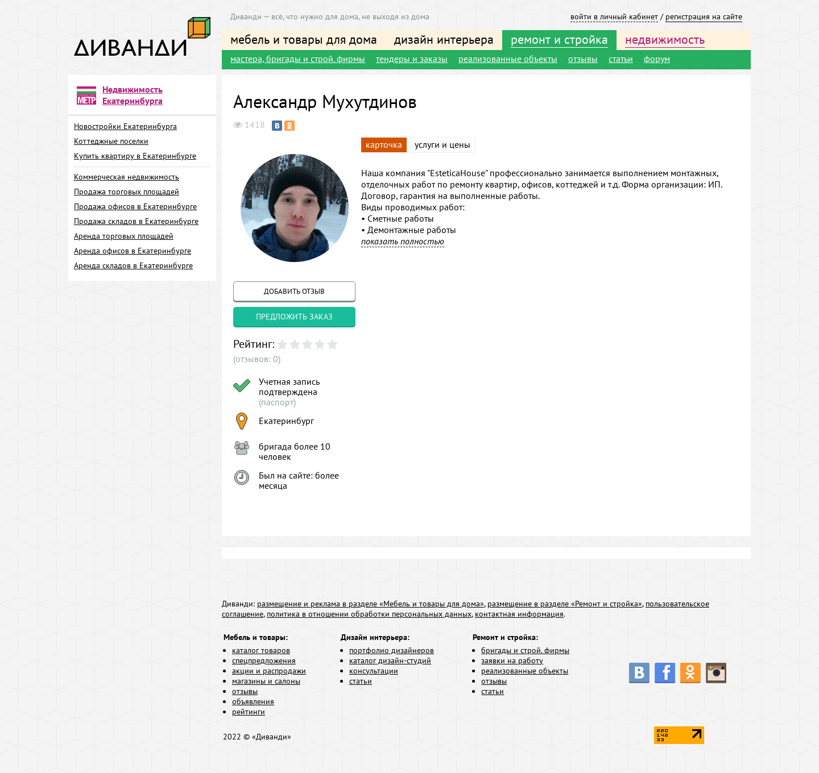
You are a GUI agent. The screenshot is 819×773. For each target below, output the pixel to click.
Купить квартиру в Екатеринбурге (135, 156)
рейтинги (248, 711)
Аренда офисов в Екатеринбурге (132, 251)
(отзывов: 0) (256, 358)
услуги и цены (442, 144)
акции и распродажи (269, 671)
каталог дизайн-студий (390, 660)
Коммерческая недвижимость (126, 177)
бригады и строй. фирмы (525, 650)
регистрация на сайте (703, 16)
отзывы (583, 58)
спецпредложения (264, 660)
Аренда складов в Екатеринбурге (133, 265)
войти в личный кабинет (614, 16)
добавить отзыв (294, 291)
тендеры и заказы (412, 58)
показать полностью (402, 241)
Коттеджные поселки (111, 141)
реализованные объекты (507, 58)
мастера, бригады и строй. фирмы (297, 58)
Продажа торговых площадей (126, 191)
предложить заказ (294, 316)
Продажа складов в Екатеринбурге (136, 221)
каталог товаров (261, 650)
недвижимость (665, 39)
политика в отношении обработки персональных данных (369, 614)
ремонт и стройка (559, 39)
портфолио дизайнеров (391, 650)
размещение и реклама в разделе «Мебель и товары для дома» (370, 604)
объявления (253, 701)
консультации (373, 671)
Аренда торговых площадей (123, 236)
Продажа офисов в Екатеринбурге (135, 206)
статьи (621, 58)
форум (657, 58)
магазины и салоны (266, 681)
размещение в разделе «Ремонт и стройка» (564, 604)
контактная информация (519, 614)
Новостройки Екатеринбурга (125, 126)
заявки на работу (512, 660)
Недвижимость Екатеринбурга (132, 95)
